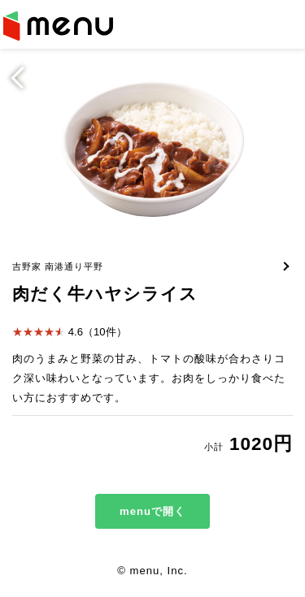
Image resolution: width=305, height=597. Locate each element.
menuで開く (152, 511)
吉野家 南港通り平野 (57, 266)
